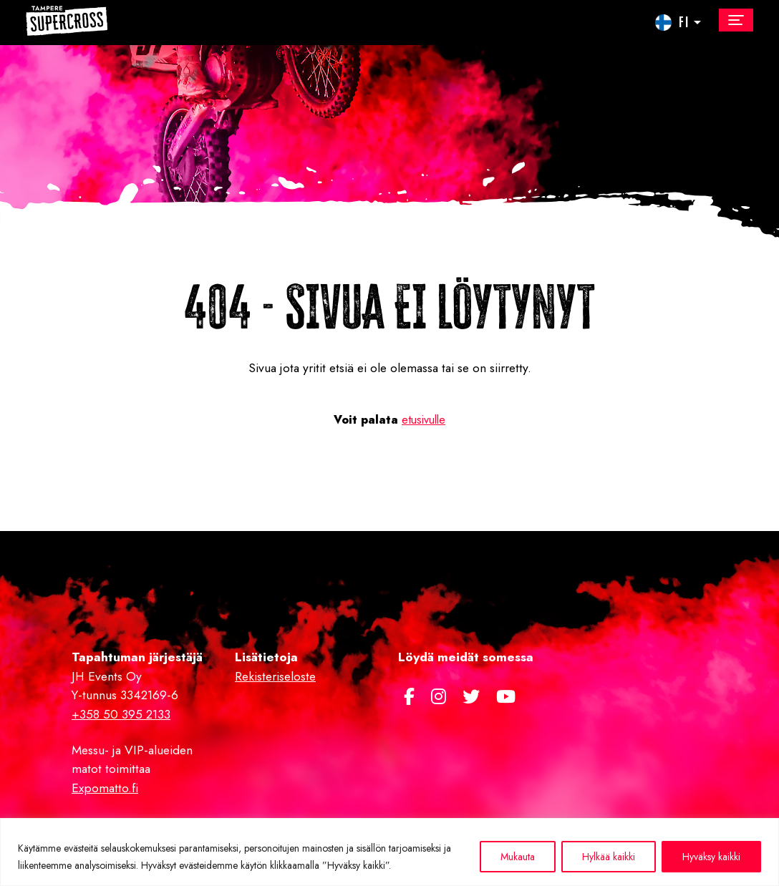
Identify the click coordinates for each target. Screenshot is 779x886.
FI (684, 21)
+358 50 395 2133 (121, 714)
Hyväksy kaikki (711, 857)
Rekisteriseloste (275, 676)
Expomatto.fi (105, 788)
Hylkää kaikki (608, 857)
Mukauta (517, 857)
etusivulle (423, 420)
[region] (389, 852)
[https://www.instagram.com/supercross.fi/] (441, 696)
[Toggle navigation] (736, 20)
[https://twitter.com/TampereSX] (474, 696)
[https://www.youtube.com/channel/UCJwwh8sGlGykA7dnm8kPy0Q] (506, 696)
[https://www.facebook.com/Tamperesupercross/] (412, 696)
